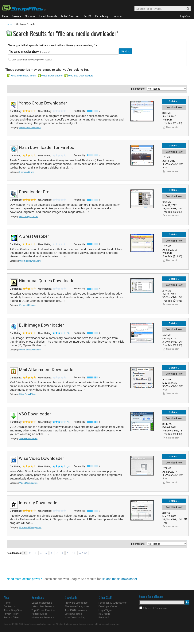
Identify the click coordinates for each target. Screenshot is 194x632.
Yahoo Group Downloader (43, 103)
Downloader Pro (34, 192)
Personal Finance (27, 305)
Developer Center (108, 606)
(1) (68, 422)
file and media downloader (119, 579)
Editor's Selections (42, 602)
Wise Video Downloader (41, 458)
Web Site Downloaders (80, 75)
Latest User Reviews (43, 606)
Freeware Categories (76, 602)
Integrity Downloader (39, 502)
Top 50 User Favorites (43, 610)
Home (9, 24)
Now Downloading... (76, 617)
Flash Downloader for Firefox (46, 147)
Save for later (172, 127)
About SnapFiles (13, 610)
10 (73, 553)
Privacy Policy (11, 613)
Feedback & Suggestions (112, 602)
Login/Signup (106, 610)
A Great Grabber (34, 236)
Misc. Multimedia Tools (23, 75)
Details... (174, 101)
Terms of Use (11, 617)
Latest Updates (73, 613)
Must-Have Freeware (43, 617)
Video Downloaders (52, 75)
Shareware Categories (77, 606)
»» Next (83, 553)
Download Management (30, 527)
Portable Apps (39, 613)
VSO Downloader (35, 414)
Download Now (174, 107)
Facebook (104, 617)
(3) (68, 333)
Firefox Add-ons (26, 172)
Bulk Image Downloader (41, 325)
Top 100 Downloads (76, 610)
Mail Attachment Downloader (47, 369)
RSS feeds (104, 613)
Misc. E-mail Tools (27, 394)
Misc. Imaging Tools (28, 216)
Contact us (10, 606)
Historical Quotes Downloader (47, 280)
